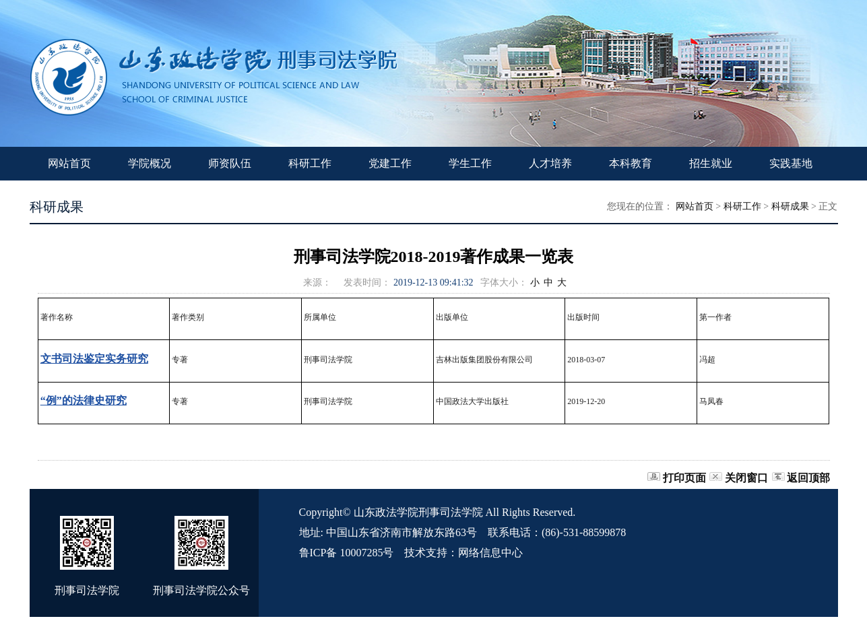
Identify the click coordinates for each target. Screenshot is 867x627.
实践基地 (790, 163)
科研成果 (790, 206)
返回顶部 (808, 478)
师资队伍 (229, 163)
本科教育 (630, 163)
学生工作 (470, 163)
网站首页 (69, 163)
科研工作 (309, 163)
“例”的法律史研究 (83, 400)
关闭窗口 (746, 478)
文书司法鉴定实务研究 (94, 358)
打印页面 (684, 478)
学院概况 (149, 163)
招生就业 (710, 163)
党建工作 (390, 163)
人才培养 (550, 163)
